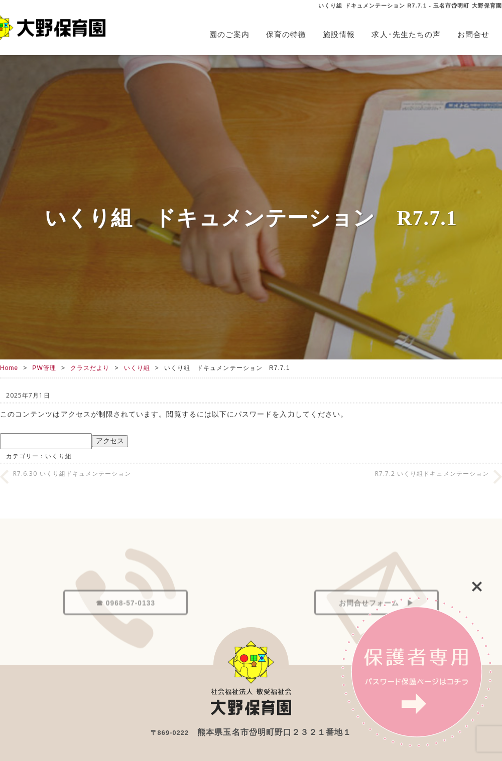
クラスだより (89, 367)
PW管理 (44, 367)
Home (9, 367)
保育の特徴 (286, 34)
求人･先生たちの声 (406, 34)
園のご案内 (229, 34)
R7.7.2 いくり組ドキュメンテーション (432, 473)
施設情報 (339, 34)
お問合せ (473, 34)
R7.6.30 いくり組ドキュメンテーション (72, 473)
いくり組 (137, 367)
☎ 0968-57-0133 (125, 625)
